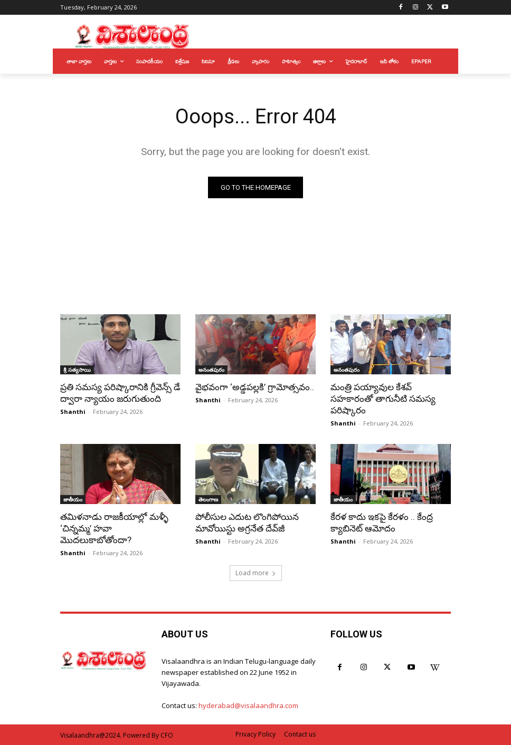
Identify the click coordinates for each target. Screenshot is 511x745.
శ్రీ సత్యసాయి (77, 369)
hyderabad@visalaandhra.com (248, 705)
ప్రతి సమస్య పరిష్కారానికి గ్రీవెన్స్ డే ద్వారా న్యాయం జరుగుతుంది (120, 393)
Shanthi (73, 411)
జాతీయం (72, 499)
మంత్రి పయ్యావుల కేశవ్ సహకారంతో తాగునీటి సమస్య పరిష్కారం (383, 398)
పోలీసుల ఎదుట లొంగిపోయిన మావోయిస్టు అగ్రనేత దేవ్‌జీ (247, 522)
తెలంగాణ (208, 499)
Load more (255, 572)
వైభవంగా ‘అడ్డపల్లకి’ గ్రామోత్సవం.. (254, 387)
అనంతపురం (211, 369)
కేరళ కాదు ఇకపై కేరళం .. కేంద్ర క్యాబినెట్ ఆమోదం (381, 522)
